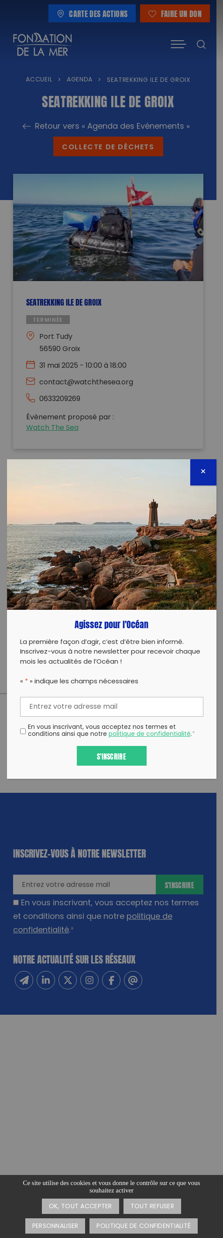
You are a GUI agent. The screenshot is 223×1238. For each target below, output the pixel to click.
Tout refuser (152, 1207)
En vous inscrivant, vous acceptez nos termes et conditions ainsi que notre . (111, 731)
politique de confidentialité (150, 734)
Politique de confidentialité (143, 1226)
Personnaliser (55, 1226)
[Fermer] (203, 472)
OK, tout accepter (80, 1207)
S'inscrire (111, 756)
